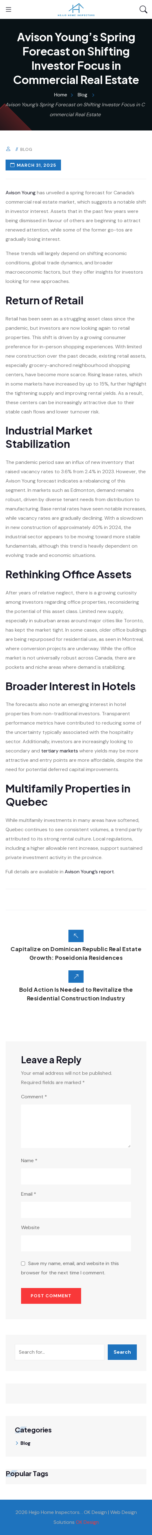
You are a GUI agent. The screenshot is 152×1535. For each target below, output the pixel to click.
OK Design (87, 1522)
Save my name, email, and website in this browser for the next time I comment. (70, 1268)
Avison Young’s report (89, 871)
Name (29, 1160)
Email (28, 1194)
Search (122, 1352)
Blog (26, 149)
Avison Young (21, 192)
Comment (34, 1096)
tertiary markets (59, 751)
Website (30, 1227)
